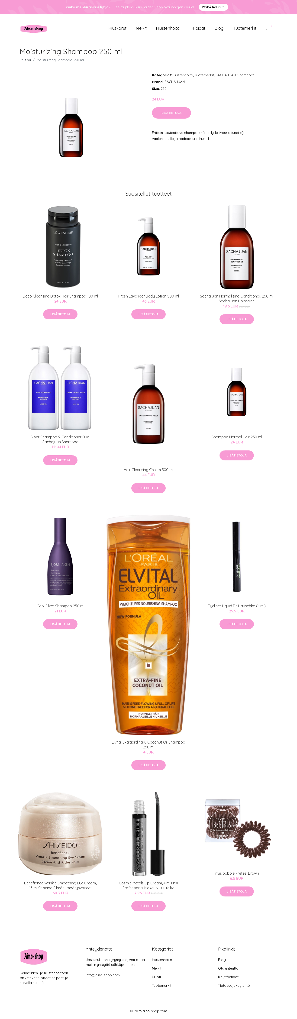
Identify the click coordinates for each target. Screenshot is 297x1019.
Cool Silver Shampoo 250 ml (60, 606)
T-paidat (197, 28)
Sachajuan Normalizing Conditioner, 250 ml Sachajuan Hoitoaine (236, 298)
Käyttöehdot (228, 977)
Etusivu (25, 60)
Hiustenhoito (168, 28)
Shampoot (245, 75)
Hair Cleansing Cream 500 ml (148, 469)
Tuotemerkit (244, 28)
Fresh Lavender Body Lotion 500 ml (148, 296)
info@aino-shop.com (103, 975)
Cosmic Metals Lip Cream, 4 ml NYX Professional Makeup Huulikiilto (148, 885)
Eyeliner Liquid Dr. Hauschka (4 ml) (237, 606)
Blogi (219, 28)
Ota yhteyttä (228, 968)
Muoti (156, 977)
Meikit (141, 28)
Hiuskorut (117, 28)
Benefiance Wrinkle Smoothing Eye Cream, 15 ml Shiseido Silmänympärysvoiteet (60, 885)
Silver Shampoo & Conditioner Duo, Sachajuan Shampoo (60, 439)
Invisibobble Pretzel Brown (237, 873)
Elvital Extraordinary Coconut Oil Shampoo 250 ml (148, 744)
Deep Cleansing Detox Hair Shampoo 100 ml (60, 296)
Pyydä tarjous (213, 7)
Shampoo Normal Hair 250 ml (237, 437)
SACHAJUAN (226, 75)
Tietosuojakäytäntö (234, 985)
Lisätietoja (171, 113)
